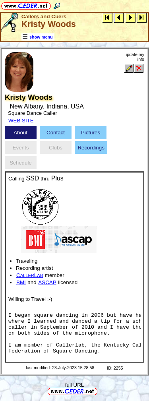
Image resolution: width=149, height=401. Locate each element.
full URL (74, 385)
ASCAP (47, 282)
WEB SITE (21, 121)
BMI (21, 282)
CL (29, 275)
